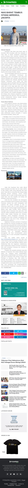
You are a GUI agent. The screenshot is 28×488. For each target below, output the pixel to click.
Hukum (7, 6)
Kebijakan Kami (13, 484)
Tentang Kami (11, 485)
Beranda (3, 9)
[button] (1, 2)
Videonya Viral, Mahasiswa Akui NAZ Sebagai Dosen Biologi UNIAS (13, 361)
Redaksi (6, 484)
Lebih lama (23, 277)
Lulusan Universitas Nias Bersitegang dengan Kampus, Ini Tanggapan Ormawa (17, 373)
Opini (17, 6)
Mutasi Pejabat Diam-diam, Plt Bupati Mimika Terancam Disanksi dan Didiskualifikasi (18, 405)
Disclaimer (18, 485)
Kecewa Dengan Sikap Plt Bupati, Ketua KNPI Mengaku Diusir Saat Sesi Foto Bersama (17, 386)
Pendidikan (22, 6)
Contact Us (21, 484)
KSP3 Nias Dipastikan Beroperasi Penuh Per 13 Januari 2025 (17, 378)
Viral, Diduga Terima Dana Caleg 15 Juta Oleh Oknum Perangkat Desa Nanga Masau (17, 392)
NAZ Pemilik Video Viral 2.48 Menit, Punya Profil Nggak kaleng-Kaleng (18, 367)
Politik (12, 6)
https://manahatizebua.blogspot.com (9, 239)
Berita (2, 6)
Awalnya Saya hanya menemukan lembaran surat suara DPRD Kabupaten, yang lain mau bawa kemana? (18, 399)
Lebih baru (4, 277)
